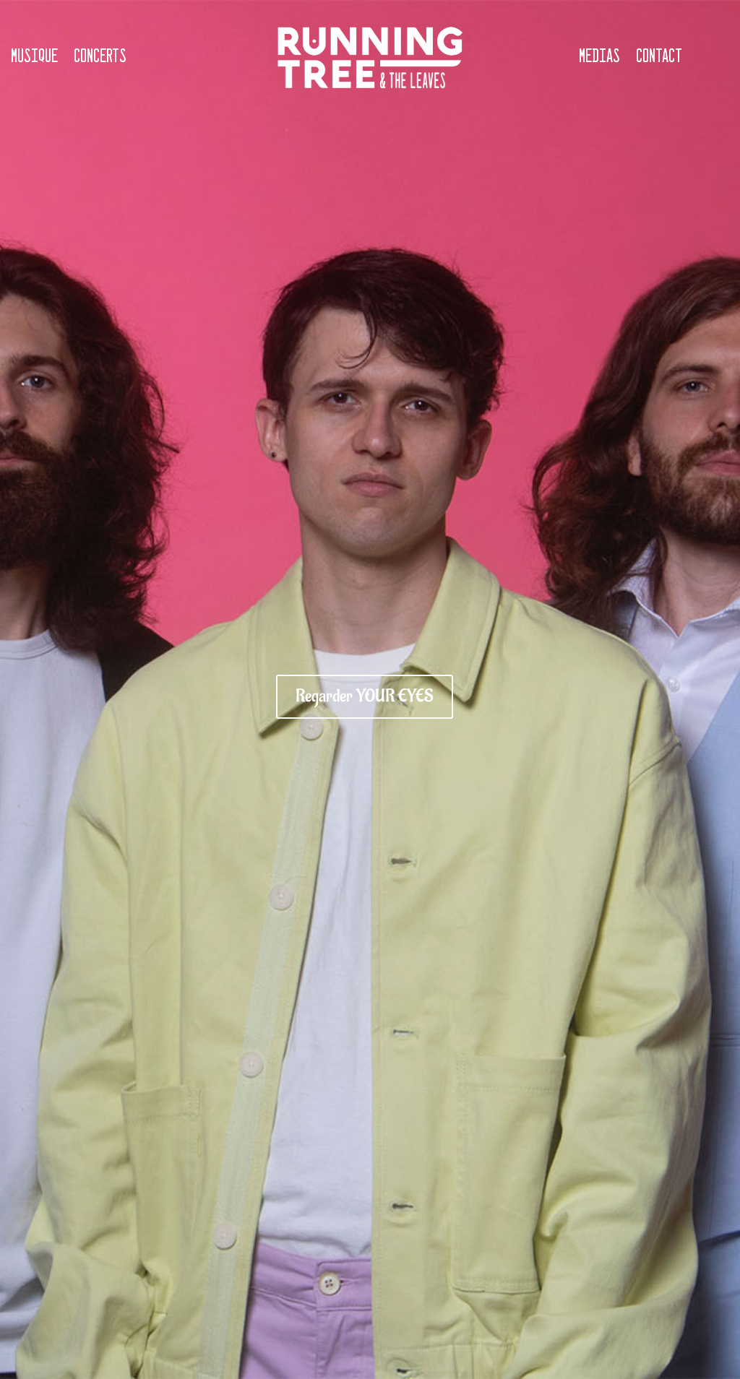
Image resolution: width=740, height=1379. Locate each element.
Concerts (100, 57)
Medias (599, 57)
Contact (659, 57)
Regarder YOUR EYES (365, 696)
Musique (34, 57)
